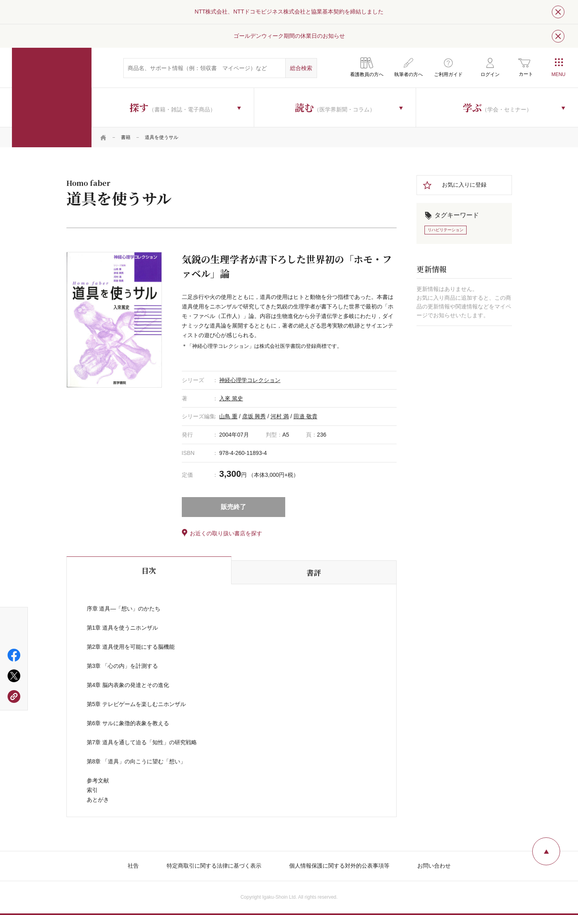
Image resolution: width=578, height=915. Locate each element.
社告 (133, 865)
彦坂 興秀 (254, 416)
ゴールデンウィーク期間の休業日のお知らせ (289, 36)
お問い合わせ (434, 865)
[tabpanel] (114, 319)
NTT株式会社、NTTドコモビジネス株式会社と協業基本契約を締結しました (289, 11)
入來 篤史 (231, 398)
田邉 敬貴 (305, 416)
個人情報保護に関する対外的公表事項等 (339, 865)
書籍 (125, 137)
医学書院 (51, 97)
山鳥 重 (228, 416)
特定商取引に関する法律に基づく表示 (214, 865)
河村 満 (280, 416)
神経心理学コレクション (249, 380)
